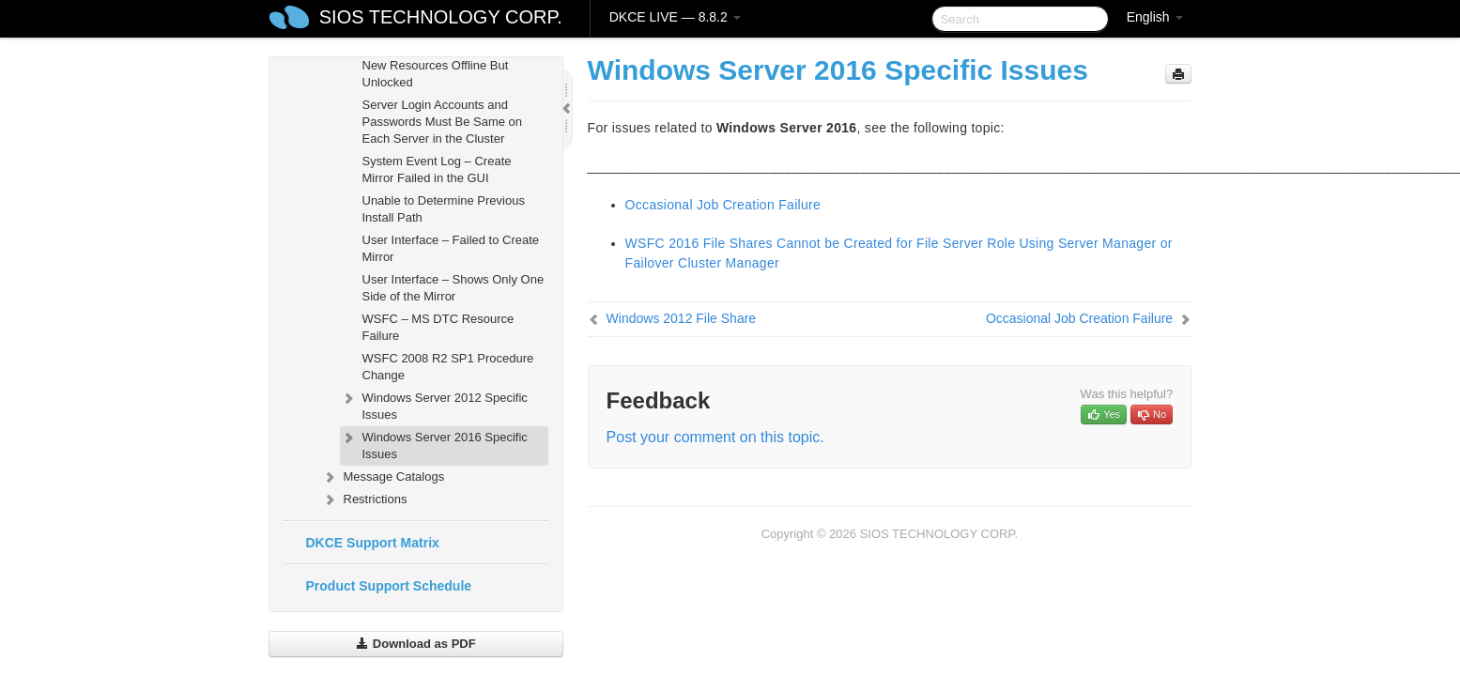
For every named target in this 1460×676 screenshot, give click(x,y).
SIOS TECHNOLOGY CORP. (440, 17)
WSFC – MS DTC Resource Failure (438, 327)
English (1155, 16)
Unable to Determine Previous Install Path (443, 208)
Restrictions (364, 499)
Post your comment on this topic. (715, 437)
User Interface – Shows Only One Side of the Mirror (453, 287)
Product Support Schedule (389, 585)
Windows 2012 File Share (682, 318)
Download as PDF (415, 644)
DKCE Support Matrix (372, 542)
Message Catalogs (383, 477)
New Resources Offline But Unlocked (435, 73)
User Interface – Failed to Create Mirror (451, 248)
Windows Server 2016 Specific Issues (434, 443)
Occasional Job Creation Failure (723, 204)
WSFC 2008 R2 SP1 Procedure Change (448, 366)
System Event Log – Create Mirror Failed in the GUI (437, 169)
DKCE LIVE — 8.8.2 (675, 16)
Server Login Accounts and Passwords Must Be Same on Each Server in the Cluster (442, 122)
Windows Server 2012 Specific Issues (434, 404)
